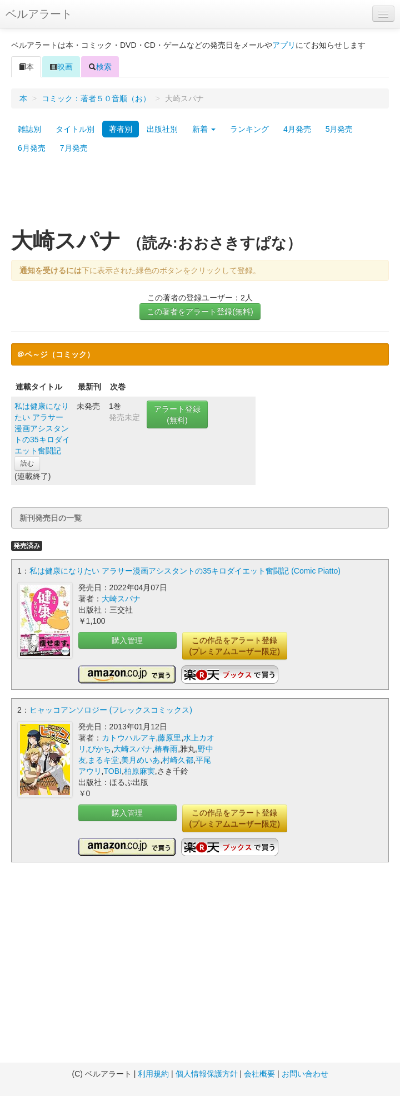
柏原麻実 (139, 771)
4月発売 (297, 129)
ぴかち (99, 748)
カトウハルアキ (129, 737)
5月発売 (339, 129)
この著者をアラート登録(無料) (200, 311)
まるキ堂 (103, 760)
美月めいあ (140, 760)
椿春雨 (166, 748)
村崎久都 (177, 760)
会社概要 (259, 1073)
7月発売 (74, 148)
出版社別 (162, 129)
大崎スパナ (121, 598)
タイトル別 (75, 129)
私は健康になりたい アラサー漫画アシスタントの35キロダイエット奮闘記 (42, 428)
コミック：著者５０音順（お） (96, 98)
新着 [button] (204, 129)
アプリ (284, 45)
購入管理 (127, 640)
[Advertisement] (200, 196)
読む (27, 463)
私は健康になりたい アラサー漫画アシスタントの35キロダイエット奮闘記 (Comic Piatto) (185, 570)
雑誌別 (29, 129)
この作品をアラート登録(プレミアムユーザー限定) (234, 646)
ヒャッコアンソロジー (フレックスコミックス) (110, 709)
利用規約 (153, 1073)
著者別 (120, 129)
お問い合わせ (305, 1073)
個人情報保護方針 (207, 1073)
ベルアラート (39, 14)
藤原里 (169, 737)
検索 (100, 66)
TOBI (112, 771)
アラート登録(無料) (177, 414)
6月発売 (32, 148)
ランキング (249, 129)
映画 (61, 66)
